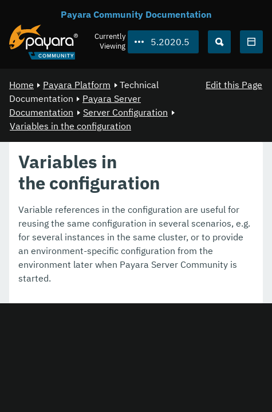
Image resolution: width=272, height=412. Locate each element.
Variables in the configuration (70, 126)
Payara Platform (77, 84)
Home (21, 84)
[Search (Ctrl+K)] (219, 41)
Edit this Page (234, 84)
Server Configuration (125, 112)
